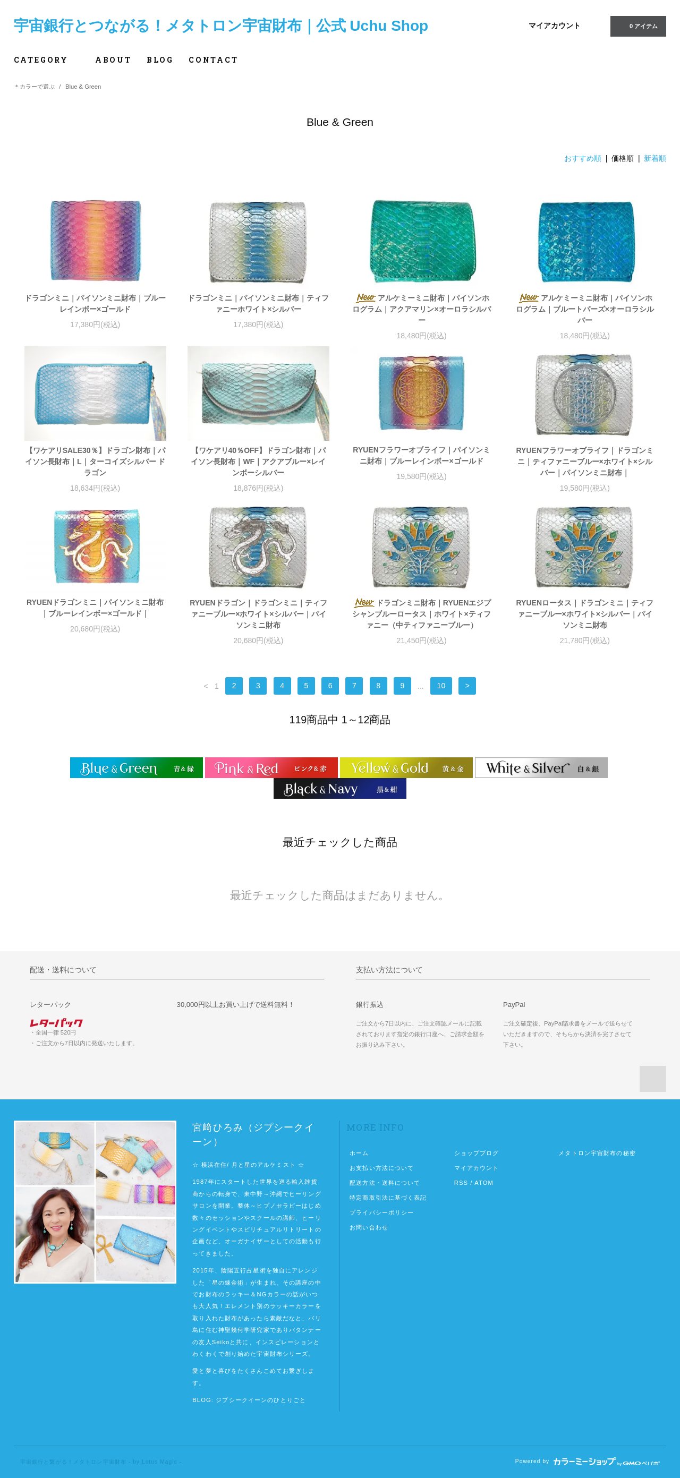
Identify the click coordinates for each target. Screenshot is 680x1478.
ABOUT (113, 60)
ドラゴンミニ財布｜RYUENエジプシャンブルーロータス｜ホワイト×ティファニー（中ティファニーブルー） (421, 614)
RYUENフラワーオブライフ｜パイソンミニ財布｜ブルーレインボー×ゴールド (421, 455)
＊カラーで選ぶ (34, 86)
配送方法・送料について (385, 1183)
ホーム (359, 1153)
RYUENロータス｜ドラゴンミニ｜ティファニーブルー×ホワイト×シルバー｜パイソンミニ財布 (585, 614)
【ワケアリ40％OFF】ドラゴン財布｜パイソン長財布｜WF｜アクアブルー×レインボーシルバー (258, 461)
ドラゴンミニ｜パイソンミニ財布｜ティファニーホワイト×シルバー (258, 303)
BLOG (160, 60)
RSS (461, 1183)
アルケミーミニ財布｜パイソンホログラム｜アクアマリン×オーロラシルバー (421, 309)
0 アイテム (637, 25)
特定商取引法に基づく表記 (388, 1197)
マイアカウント (555, 25)
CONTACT (214, 60)
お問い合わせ (369, 1227)
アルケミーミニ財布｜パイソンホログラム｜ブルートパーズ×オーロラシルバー (585, 309)
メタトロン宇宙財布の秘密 (596, 1153)
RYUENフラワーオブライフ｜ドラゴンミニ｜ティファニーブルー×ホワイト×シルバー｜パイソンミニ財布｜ (585, 461)
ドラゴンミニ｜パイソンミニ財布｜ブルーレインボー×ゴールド (95, 303)
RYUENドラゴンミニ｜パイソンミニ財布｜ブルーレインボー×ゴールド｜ (95, 608)
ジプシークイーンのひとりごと (261, 1400)
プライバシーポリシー (382, 1212)
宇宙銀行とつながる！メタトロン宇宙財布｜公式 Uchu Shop (221, 26)
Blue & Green (83, 86)
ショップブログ (476, 1153)
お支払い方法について (382, 1168)
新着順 (655, 158)
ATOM (484, 1183)
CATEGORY (47, 60)
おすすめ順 (582, 158)
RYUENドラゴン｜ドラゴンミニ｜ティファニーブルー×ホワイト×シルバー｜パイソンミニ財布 (258, 614)
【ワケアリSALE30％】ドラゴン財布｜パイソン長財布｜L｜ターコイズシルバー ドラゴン (95, 461)
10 (441, 686)
